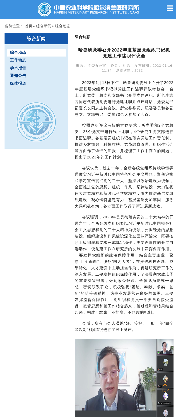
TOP (165, 387)
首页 (29, 26)
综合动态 (18, 52)
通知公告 (18, 76)
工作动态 (18, 60)
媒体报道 (18, 83)
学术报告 (18, 68)
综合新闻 (44, 26)
